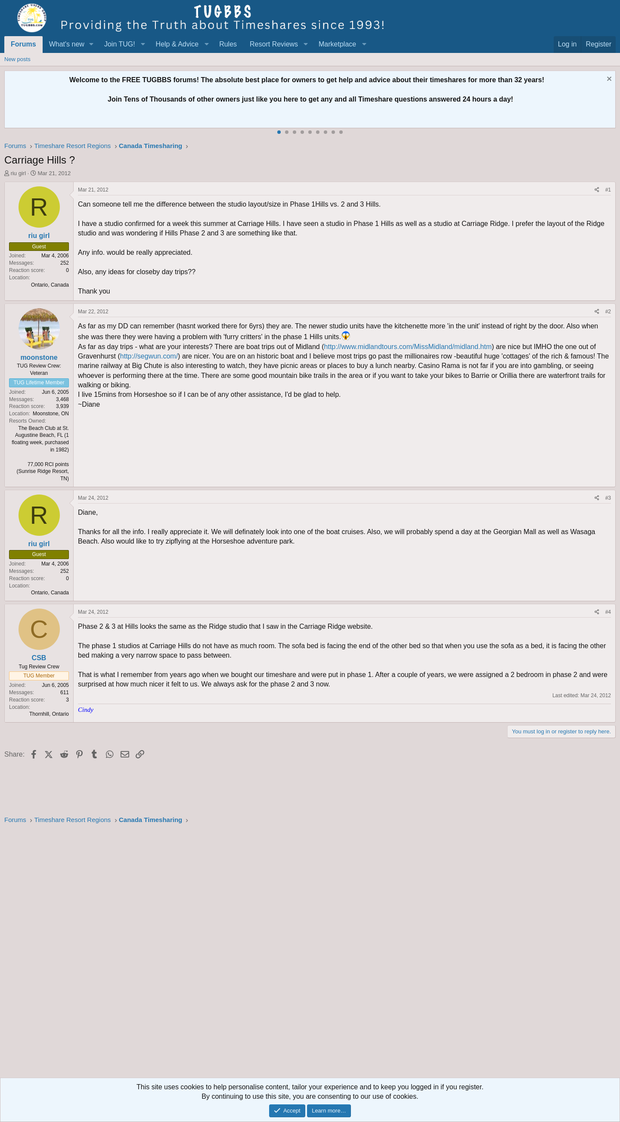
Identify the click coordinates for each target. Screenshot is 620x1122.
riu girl (18, 173)
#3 (608, 498)
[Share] (597, 190)
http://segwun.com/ (149, 356)
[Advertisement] (262, 954)
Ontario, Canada (50, 285)
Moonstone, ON (51, 414)
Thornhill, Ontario (49, 714)
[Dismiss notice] (608, 79)
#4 (608, 612)
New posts (17, 59)
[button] (91, 44)
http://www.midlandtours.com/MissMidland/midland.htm (408, 346)
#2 (608, 312)
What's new (66, 44)
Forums (23, 44)
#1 (608, 190)
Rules (228, 44)
